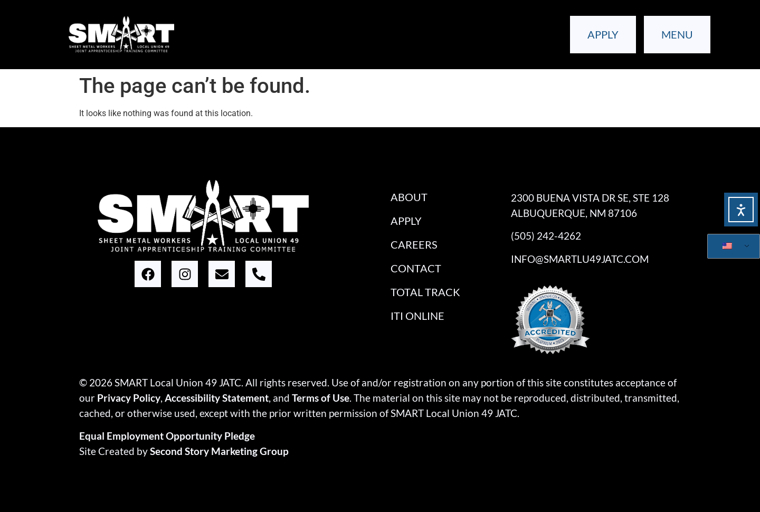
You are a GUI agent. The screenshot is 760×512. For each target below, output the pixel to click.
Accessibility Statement (217, 398)
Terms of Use (320, 398)
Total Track (425, 292)
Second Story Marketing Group (219, 451)
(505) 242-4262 (546, 236)
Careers (414, 244)
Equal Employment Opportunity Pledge (167, 436)
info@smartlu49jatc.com (580, 259)
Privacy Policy (128, 398)
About (409, 197)
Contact (416, 268)
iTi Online (417, 315)
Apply (406, 220)
